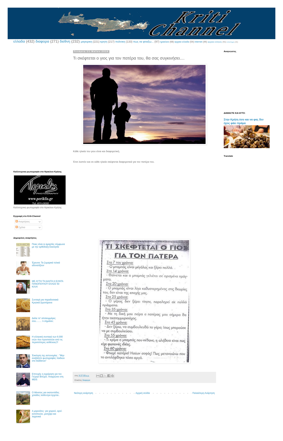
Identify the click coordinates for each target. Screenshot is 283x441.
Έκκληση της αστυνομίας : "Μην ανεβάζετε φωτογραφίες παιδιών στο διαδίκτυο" (48, 358)
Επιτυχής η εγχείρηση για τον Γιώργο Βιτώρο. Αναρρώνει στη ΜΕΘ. (47, 377)
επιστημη (230, 42)
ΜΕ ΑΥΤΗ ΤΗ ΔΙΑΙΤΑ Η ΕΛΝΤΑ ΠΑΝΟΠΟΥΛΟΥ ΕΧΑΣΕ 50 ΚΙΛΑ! (47, 284)
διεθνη (65, 41)
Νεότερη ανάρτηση (83, 393)
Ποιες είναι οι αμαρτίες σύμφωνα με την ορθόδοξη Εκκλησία (48, 245)
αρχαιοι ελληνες (215, 42)
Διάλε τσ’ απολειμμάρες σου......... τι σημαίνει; (44, 319)
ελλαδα (19, 41)
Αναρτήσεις (22, 221)
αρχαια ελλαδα (181, 41)
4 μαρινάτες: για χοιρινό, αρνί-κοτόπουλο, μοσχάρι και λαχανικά (47, 414)
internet (198, 41)
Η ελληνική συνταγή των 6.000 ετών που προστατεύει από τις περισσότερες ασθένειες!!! (47, 339)
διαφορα (42, 41)
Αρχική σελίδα (143, 393)
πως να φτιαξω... (143, 41)
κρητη (103, 41)
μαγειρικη (86, 41)
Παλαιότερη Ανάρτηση (203, 393)
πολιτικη (120, 41)
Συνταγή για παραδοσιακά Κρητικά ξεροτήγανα (45, 301)
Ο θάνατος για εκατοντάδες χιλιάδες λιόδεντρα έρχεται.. (46, 394)
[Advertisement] (142, 175)
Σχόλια (20, 227)
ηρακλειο (164, 41)
